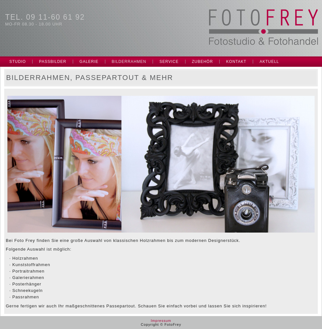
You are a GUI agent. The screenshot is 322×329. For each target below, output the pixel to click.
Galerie (89, 61)
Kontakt (236, 61)
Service (168, 61)
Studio (17, 61)
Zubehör (202, 61)
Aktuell (269, 61)
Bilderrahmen (129, 61)
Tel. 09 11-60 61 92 (45, 17)
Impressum (161, 321)
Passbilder (52, 61)
